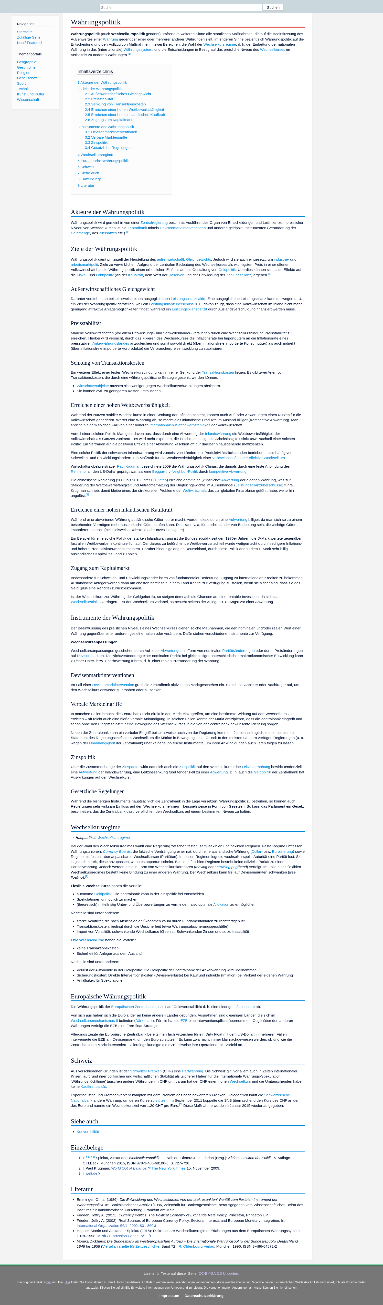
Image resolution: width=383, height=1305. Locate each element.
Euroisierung (282, 851)
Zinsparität (130, 767)
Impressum (169, 1296)
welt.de (91, 1173)
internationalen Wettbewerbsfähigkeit (179, 425)
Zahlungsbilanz (238, 275)
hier (48, 1282)
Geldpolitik (227, 269)
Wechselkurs (240, 1081)
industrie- (281, 259)
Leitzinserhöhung (256, 767)
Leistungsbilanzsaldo (188, 299)
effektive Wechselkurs (267, 458)
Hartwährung (192, 1071)
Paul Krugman (128, 466)
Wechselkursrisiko (86, 602)
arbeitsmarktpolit (84, 264)
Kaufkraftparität (93, 1086)
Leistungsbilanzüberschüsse (258, 485)
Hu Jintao (159, 480)
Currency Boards (117, 851)
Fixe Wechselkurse (87, 940)
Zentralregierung (154, 222)
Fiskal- (82, 275)
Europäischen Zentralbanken (135, 1007)
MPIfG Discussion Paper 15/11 (122, 1236)
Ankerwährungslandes (110, 343)
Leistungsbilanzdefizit (189, 309)
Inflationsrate (244, 1007)
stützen (162, 1100)
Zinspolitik (187, 767)
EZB (184, 1020)
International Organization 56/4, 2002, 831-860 (115, 1225)
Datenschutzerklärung (204, 1296)
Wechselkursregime (219, 44)
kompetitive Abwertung (227, 471)
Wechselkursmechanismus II (94, 1020)
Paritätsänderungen (238, 650)
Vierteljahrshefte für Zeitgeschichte (131, 1246)
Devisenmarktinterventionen (183, 228)
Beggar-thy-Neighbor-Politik (175, 471)
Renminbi (78, 471)
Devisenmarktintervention (113, 685)
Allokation (221, 904)
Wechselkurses (272, 49)
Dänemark (144, 1020)
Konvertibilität (88, 1132)
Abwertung (230, 480)
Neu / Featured (29, 43)
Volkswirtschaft (224, 458)
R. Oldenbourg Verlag (196, 1246)
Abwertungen (172, 650)
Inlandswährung (218, 434)
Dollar (256, 851)
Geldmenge (80, 233)
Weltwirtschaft (194, 490)
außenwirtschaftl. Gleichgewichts (184, 259)
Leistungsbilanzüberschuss (171, 304)
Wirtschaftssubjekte (93, 386)
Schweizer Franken (146, 1071)
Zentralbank (137, 228)
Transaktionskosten (218, 372)
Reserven (176, 275)
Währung (110, 39)
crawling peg (227, 867)
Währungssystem (138, 49)
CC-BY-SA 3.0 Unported (218, 1273)
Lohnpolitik (105, 275)
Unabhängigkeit (102, 743)
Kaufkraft (135, 275)
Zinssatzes (108, 233)
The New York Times (168, 1168)
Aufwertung (238, 519)
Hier (67, 1282)
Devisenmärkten (90, 656)
